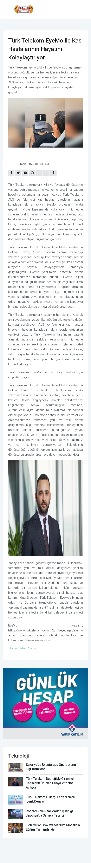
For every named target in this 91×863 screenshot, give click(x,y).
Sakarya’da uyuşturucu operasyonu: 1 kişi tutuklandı (52, 767)
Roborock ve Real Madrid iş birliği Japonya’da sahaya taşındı (49, 813)
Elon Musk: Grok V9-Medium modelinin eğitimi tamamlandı (53, 827)
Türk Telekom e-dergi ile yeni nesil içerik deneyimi (50, 799)
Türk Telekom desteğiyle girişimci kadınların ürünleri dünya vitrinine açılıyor (50, 783)
